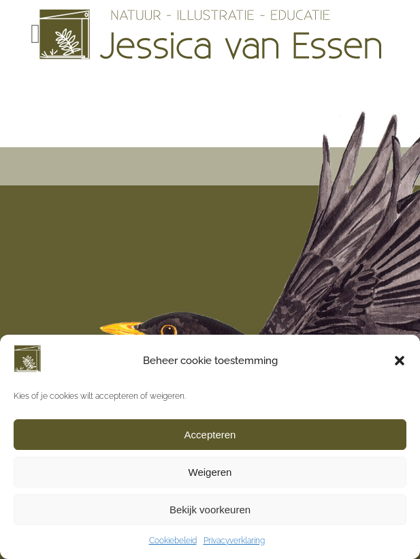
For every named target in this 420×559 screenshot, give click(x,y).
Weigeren (210, 472)
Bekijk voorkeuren (210, 509)
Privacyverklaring (234, 540)
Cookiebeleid (173, 540)
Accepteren (210, 434)
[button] (399, 360)
